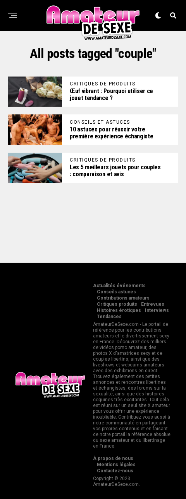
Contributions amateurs (123, 298)
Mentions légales (116, 464)
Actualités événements (119, 285)
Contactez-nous (115, 470)
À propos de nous (113, 458)
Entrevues (152, 304)
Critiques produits (117, 304)
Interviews (157, 310)
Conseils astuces (116, 292)
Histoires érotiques (119, 310)
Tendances (109, 316)
